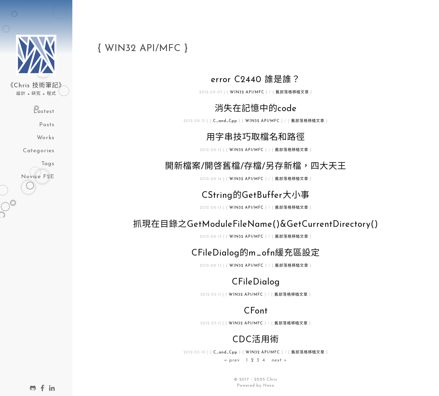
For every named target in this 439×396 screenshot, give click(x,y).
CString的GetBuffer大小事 (255, 195)
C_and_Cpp (225, 121)
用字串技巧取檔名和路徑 (255, 137)
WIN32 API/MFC (247, 92)
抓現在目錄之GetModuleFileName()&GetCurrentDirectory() (255, 224)
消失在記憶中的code (256, 109)
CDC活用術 (255, 340)
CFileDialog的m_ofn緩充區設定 (255, 253)
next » (279, 360)
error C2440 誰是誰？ (255, 80)
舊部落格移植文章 (292, 92)
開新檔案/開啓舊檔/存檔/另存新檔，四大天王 (255, 166)
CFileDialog (256, 282)
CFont (256, 311)
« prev (232, 360)
